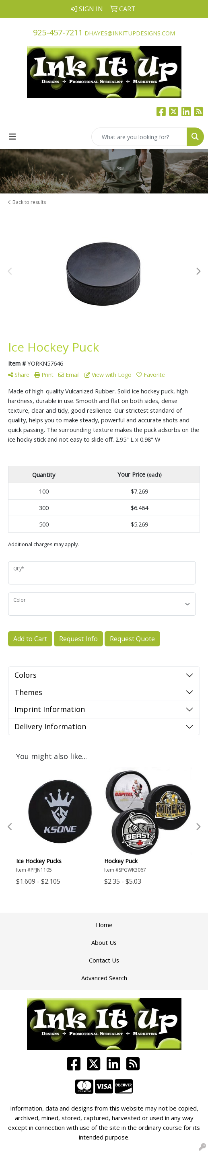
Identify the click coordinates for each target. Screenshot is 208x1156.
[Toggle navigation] (12, 136)
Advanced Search (104, 978)
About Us (104, 942)
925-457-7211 (58, 32)
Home (104, 925)
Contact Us (104, 960)
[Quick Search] (139, 137)
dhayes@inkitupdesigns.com (129, 33)
